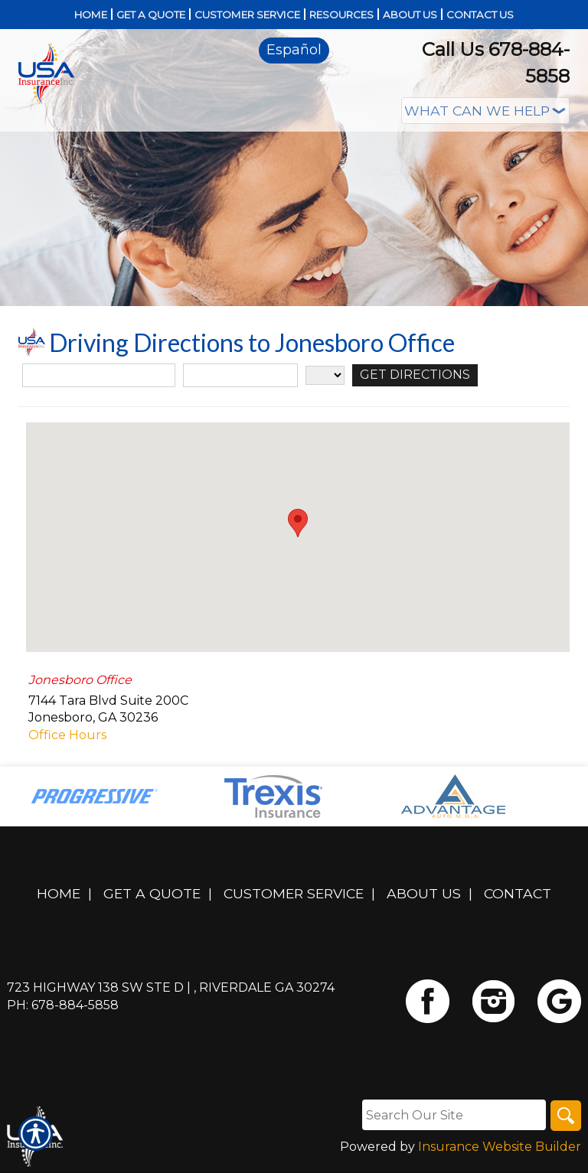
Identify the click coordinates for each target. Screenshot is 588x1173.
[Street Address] (98, 375)
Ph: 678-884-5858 (63, 1005)
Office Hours (67, 735)
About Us (424, 893)
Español (294, 49)
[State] (325, 375)
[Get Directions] (415, 375)
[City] (240, 375)
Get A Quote (152, 893)
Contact (517, 893)
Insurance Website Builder (499, 1146)
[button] (298, 523)
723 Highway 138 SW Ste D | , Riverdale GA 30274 (171, 987)
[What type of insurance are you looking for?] (485, 110)
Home (58, 893)
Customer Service (294, 893)
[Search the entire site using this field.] (454, 1115)
